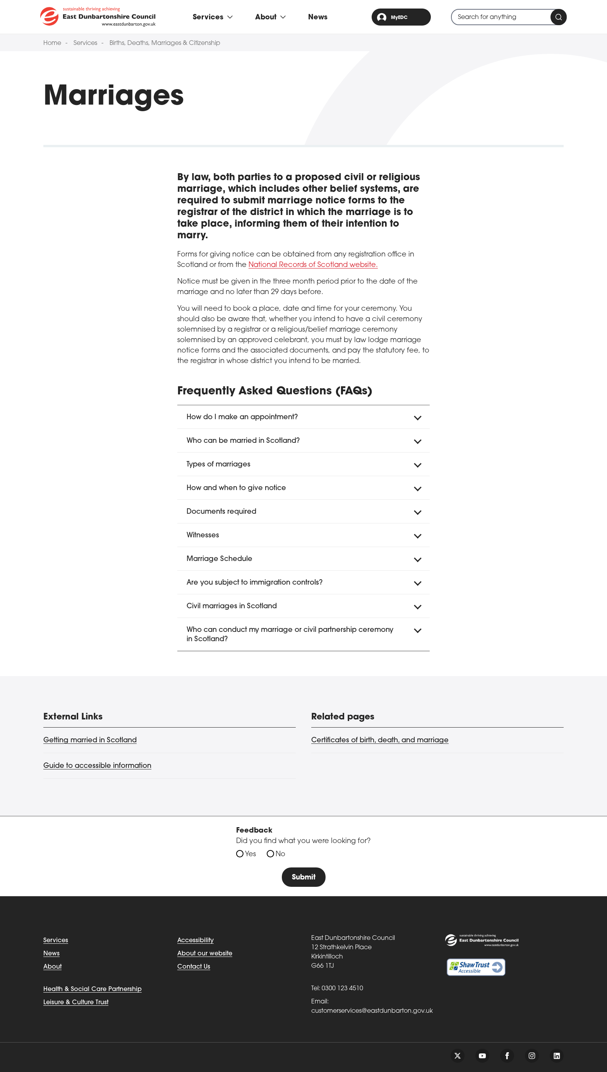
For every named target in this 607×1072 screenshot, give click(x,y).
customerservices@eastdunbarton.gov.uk (372, 1011)
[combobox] (509, 17)
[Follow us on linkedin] (557, 1056)
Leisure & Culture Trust (75, 1003)
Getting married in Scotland (90, 740)
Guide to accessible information (97, 766)
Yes (250, 854)
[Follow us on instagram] (532, 1056)
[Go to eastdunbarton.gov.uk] (98, 16)
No (280, 854)
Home (52, 43)
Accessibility (195, 941)
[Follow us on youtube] (482, 1056)
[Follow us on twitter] (458, 1056)
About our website (204, 954)
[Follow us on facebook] (507, 1056)
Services (85, 43)
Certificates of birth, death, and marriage (380, 740)
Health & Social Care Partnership (92, 989)
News (318, 17)
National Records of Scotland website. (313, 265)
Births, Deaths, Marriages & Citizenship (165, 43)
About (52, 967)
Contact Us (193, 967)
